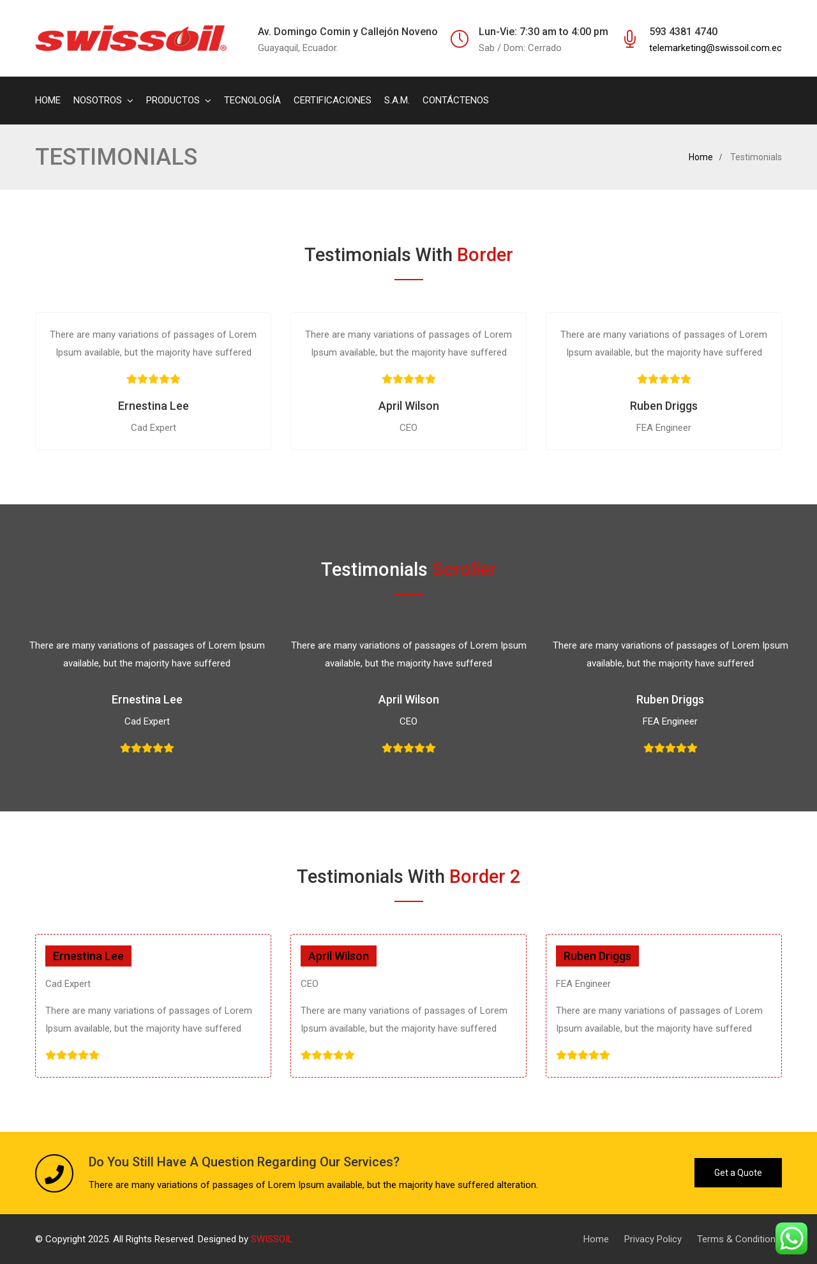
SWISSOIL (272, 1239)
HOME (48, 100)
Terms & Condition (736, 1239)
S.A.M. (397, 100)
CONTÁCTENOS (456, 100)
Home (701, 157)
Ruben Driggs (664, 405)
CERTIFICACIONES (332, 100)
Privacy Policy (653, 1239)
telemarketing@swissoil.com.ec (715, 48)
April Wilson (409, 405)
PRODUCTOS (173, 100)
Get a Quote (738, 1173)
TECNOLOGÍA (252, 100)
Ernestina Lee (153, 405)
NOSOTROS (97, 100)
